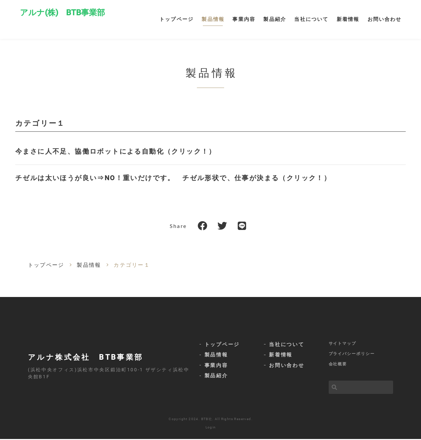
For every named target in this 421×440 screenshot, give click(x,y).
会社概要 (338, 365)
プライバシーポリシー (352, 354)
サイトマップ (343, 344)
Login (211, 428)
